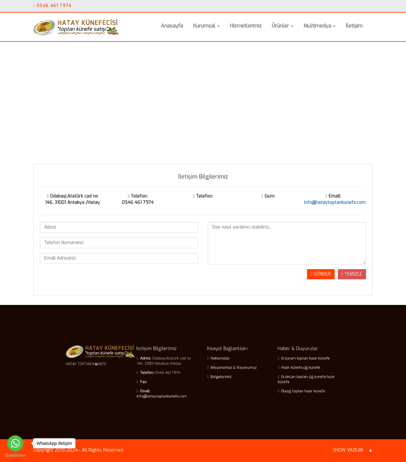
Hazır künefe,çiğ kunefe (282, 369)
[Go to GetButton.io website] (15, 455)
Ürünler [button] (282, 25)
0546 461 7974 (54, 5)
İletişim (354, 25)
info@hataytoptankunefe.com (335, 202)
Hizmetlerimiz (246, 25)
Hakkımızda (217, 361)
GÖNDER (321, 274)
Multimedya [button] (320, 25)
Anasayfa (172, 25)
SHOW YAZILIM (348, 450)
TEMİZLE (352, 274)
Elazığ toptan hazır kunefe (285, 388)
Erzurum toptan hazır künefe (286, 361)
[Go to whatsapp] (15, 443)
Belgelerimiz (217, 376)
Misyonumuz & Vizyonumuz (228, 369)
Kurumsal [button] (206, 25)
